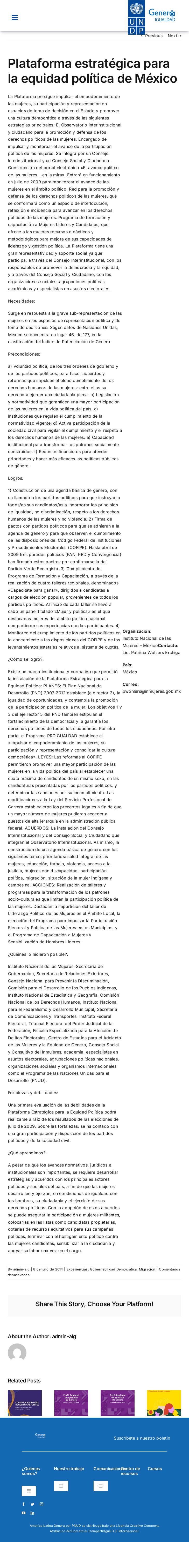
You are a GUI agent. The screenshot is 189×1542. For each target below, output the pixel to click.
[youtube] (23, 1513)
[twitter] (32, 1504)
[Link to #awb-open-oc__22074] (15, 18)
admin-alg (21, 1269)
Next (172, 35)
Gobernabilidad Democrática (113, 1269)
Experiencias (77, 1269)
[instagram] (41, 1504)
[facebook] (23, 1504)
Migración (147, 1269)
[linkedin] (32, 1513)
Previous (154, 35)
